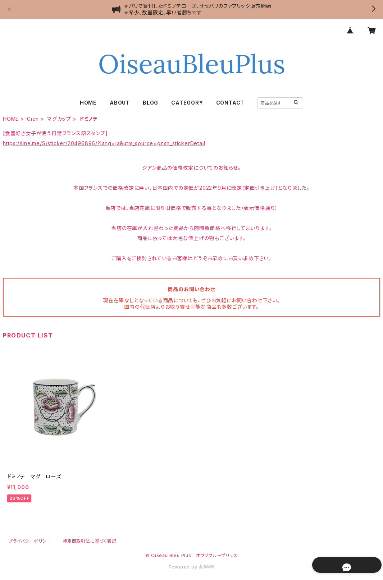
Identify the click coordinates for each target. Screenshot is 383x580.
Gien (33, 119)
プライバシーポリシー (30, 541)
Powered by (192, 567)
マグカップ (59, 119)
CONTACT (230, 103)
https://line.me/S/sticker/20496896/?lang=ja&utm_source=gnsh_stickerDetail (104, 143)
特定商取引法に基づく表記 (90, 541)
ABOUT (120, 103)
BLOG (150, 103)
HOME (88, 103)
